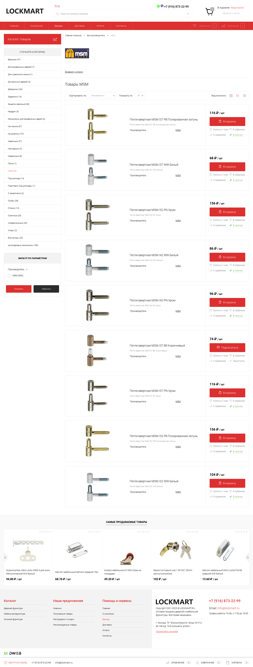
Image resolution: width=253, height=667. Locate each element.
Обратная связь (15, 662)
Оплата (100, 26)
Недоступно (236, 361)
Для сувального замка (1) (20, 74)
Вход (57, 6)
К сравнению (218, 135)
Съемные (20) (14, 215)
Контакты (121, 26)
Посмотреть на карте (167, 631)
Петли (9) (12, 171)
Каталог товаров (32, 39)
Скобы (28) (13, 200)
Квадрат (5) (13, 111)
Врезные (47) (14, 59)
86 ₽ (216, 248)
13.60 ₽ (210, 579)
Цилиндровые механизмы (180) (23, 245)
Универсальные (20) (17, 223)
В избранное (237, 130)
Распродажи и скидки (63, 619)
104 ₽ (217, 474)
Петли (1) (12, 163)
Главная (14, 26)
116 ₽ (217, 112)
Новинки (57, 608)
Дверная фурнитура (13, 608)
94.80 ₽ (14, 579)
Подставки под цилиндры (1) (21, 186)
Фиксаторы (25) (15, 238)
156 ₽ (217, 203)
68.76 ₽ (63, 579)
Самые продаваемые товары (126, 522)
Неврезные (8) (15, 156)
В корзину (227, 121)
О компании (36, 26)
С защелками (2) (16, 193)
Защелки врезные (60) (18, 104)
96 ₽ (216, 293)
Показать (18, 289)
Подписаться (227, 347)
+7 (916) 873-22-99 (41, 662)
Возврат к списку (74, 72)
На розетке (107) (16, 134)
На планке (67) (15, 126)
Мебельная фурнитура (14, 614)
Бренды (59, 26)
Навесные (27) (15, 141)
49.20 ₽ (112, 579)
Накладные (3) (15, 148)
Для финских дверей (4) (19, 82)
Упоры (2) (12, 230)
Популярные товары (63, 614)
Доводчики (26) (15, 89)
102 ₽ (160, 579)
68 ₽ (216, 158)
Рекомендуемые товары (65, 625)
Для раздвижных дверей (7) (21, 67)
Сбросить (46, 289)
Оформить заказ (231, 13)
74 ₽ (216, 338)
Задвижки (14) (15, 96)
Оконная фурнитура (13, 619)
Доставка (80, 26)
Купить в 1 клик (219, 130)
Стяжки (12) (13, 208)
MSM (17, 275)
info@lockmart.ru (228, 608)
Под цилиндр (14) (16, 178)
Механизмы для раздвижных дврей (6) (26, 119)
